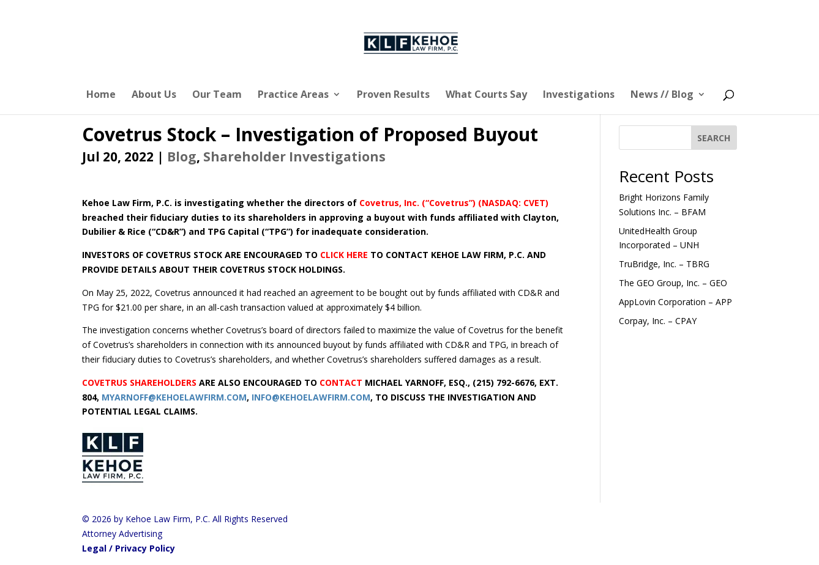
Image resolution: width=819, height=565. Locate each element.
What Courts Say (486, 95)
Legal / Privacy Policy (128, 548)
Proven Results (393, 95)
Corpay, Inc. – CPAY (658, 321)
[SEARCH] (714, 137)
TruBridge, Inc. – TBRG (664, 264)
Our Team (217, 95)
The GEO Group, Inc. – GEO (673, 283)
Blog (181, 156)
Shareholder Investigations (294, 156)
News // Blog (662, 95)
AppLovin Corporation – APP (675, 302)
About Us (154, 95)
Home (101, 95)
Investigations (579, 95)
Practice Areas (293, 95)
